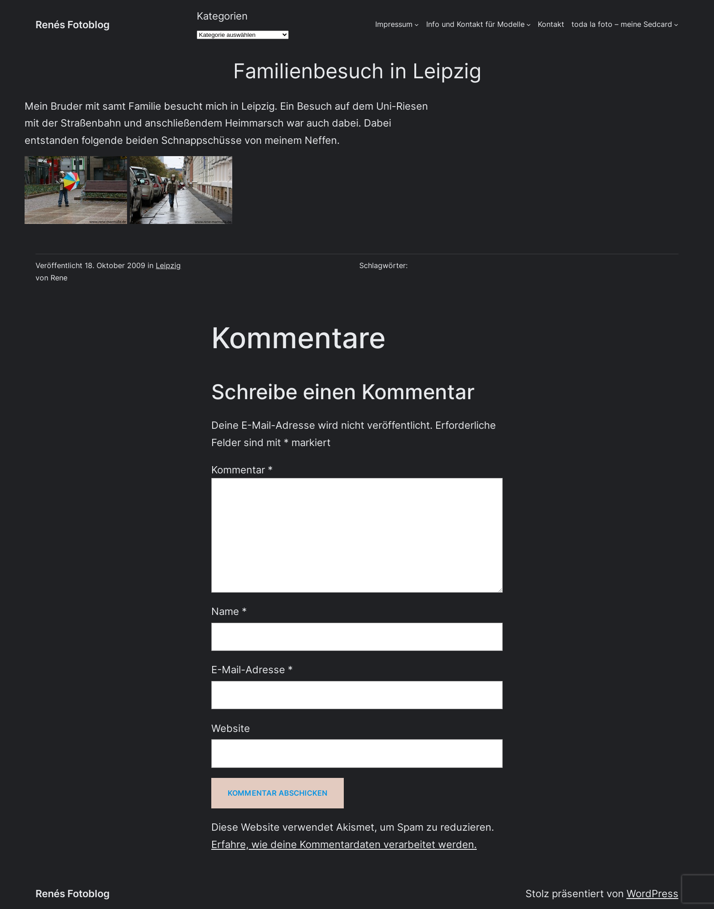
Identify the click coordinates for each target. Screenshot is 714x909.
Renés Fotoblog (73, 24)
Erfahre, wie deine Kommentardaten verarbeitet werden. (344, 844)
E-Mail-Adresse (252, 669)
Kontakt (551, 24)
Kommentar (242, 469)
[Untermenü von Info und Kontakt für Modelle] (528, 24)
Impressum (394, 24)
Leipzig (168, 265)
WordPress (652, 893)
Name (229, 611)
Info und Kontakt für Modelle (475, 24)
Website (230, 728)
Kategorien (222, 16)
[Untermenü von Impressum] (416, 24)
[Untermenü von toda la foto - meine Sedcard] (676, 24)
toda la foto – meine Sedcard (621, 24)
